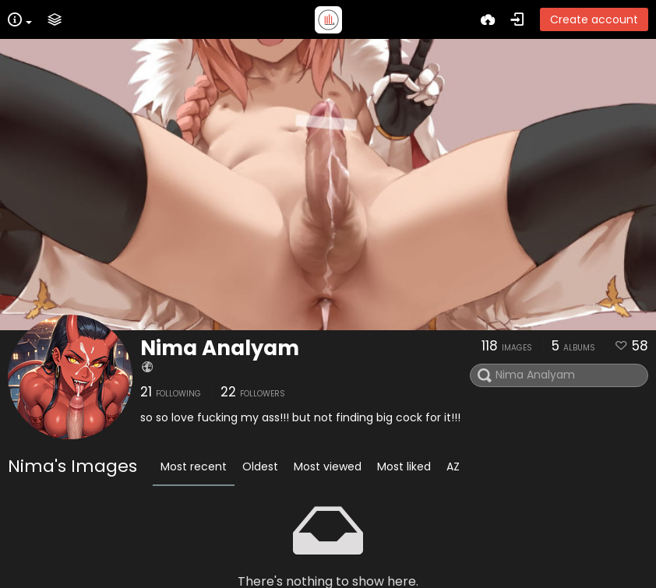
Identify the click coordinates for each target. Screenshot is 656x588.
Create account (594, 19)
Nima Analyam (219, 348)
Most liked (404, 466)
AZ (453, 466)
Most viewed (328, 466)
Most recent (193, 466)
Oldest (260, 466)
